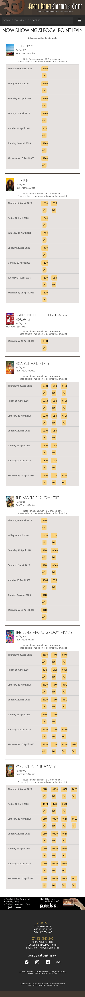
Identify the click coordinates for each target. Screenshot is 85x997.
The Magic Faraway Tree (37, 498)
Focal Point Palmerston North (42, 948)
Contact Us (34, 20)
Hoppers (23, 180)
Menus (23, 20)
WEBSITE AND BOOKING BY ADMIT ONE (42, 974)
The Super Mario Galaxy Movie (44, 632)
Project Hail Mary (32, 363)
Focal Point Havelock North (42, 945)
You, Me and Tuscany (36, 766)
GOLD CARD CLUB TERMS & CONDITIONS (42, 986)
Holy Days (25, 46)
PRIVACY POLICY (44, 984)
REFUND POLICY (58, 984)
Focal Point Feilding (42, 942)
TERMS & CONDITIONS (28, 984)
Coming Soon (10, 20)
